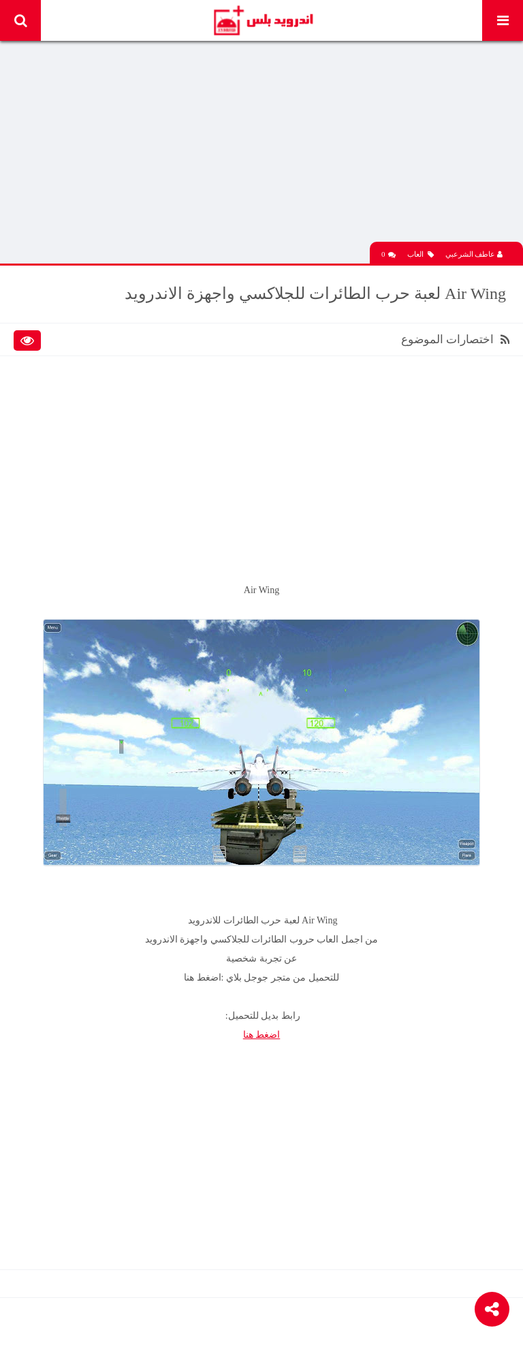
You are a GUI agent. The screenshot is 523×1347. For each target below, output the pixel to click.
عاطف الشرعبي (474, 254)
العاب (420, 254)
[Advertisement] (261, 146)
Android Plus (262, 20)
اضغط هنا (262, 1035)
